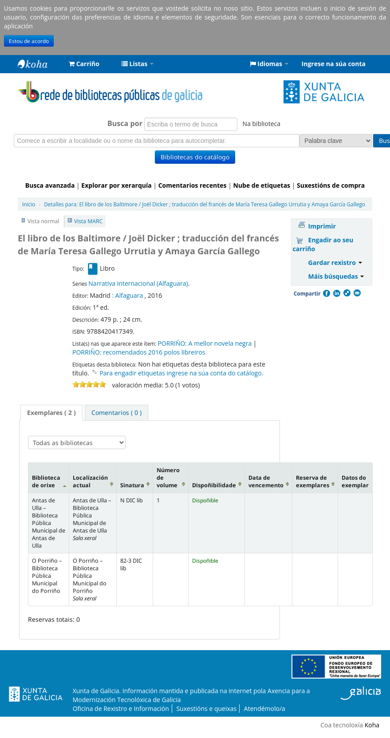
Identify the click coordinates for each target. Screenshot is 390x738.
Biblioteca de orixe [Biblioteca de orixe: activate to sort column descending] (46, 481)
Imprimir (322, 226)
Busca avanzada (50, 185)
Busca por (87, 123)
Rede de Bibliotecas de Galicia (40, 64)
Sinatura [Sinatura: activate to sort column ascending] (132, 485)
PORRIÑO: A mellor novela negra (205, 343)
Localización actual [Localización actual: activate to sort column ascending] (90, 481)
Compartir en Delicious (346, 293)
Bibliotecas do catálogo (195, 157)
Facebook (326, 293)
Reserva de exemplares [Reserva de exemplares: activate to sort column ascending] (312, 481)
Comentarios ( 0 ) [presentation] (116, 412)
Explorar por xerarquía (116, 185)
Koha (372, 725)
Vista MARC (88, 221)
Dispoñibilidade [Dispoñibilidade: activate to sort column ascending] (214, 485)
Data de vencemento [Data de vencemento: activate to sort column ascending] (266, 481)
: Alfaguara (127, 295)
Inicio (28, 204)
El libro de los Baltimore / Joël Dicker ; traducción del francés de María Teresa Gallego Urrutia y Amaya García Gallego (204, 204)
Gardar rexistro (335, 262)
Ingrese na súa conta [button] (334, 63)
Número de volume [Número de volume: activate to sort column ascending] (168, 477)
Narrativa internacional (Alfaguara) (138, 283)
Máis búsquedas (336, 276)
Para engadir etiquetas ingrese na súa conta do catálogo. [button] (181, 373)
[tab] (51, 413)
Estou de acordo (29, 40)
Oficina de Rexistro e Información (121, 708)
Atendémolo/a (264, 708)
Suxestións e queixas (206, 708)
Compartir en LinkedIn (336, 293)
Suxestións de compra (331, 185)
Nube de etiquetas (262, 185)
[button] (84, 64)
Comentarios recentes (192, 185)
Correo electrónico (356, 293)
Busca (338, 140)
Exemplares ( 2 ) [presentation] (51, 412)
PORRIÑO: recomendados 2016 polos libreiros (138, 352)
